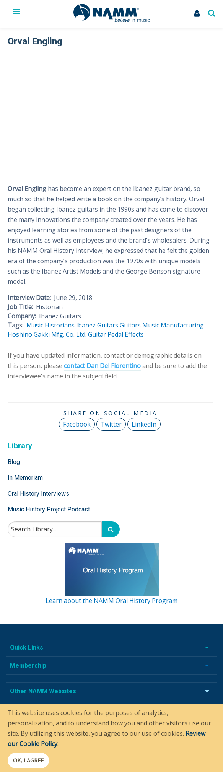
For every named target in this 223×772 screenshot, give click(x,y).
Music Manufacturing (173, 325)
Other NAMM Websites (43, 691)
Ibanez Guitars (97, 325)
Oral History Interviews (38, 493)
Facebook (77, 424)
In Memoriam (25, 477)
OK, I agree (28, 760)
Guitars (130, 325)
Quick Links (26, 647)
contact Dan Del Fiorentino (102, 366)
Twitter (111, 424)
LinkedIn (144, 424)
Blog (14, 462)
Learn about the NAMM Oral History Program (111, 600)
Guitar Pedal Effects (116, 334)
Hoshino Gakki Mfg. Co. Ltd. (47, 334)
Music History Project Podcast (49, 509)
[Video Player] (110, 110)
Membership (28, 665)
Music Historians (50, 325)
